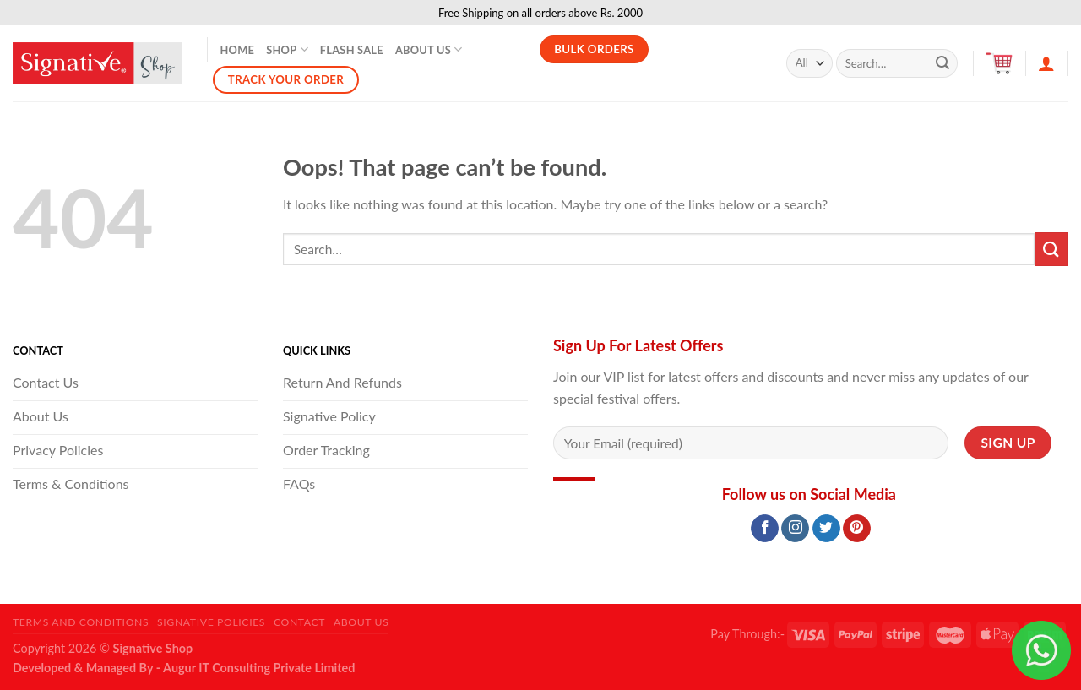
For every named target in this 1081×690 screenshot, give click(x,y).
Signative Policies (211, 622)
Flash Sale (351, 50)
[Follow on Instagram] (795, 528)
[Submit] (942, 63)
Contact (299, 622)
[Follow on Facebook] (765, 528)
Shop (287, 49)
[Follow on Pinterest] (857, 528)
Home (237, 50)
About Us (429, 49)
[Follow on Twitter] (826, 528)
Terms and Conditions (81, 622)
